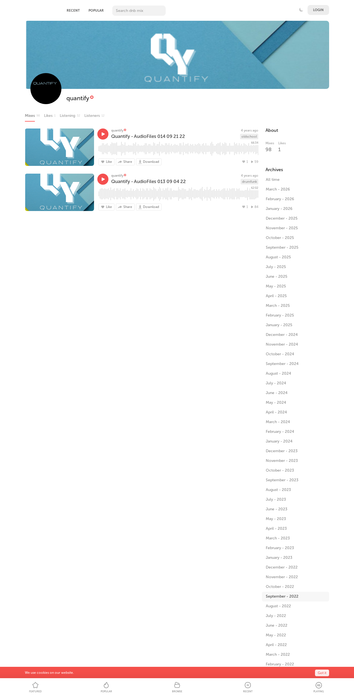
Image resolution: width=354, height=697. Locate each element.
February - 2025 (280, 315)
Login (318, 10)
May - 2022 (276, 635)
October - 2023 (280, 470)
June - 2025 (276, 276)
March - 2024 (278, 422)
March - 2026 (278, 189)
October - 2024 (280, 354)
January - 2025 (279, 325)
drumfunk (249, 182)
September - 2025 (282, 247)
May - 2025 (276, 286)
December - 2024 (282, 334)
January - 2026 (279, 208)
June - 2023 (276, 509)
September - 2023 (282, 480)
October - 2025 (280, 237)
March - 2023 (278, 538)
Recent (73, 10)
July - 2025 (276, 266)
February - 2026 (280, 199)
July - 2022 (276, 615)
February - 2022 (280, 664)
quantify (77, 98)
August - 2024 (278, 373)
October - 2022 (280, 586)
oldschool (249, 136)
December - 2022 (282, 567)
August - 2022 (278, 606)
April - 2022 (276, 644)
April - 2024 (276, 412)
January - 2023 (279, 557)
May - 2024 (276, 402)
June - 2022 (276, 625)
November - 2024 (282, 344)
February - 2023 (280, 548)
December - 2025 (282, 218)
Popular (96, 10)
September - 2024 (282, 363)
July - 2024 (276, 383)
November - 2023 (282, 460)
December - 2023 (282, 451)
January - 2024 (279, 441)
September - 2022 (282, 596)
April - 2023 (276, 528)
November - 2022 (282, 577)
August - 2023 (278, 489)
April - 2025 (276, 296)
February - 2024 (280, 431)
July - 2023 (276, 499)
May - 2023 (276, 518)
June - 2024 (277, 392)
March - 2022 (278, 654)
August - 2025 (278, 257)
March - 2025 (278, 305)
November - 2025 (282, 228)
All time (273, 179)
